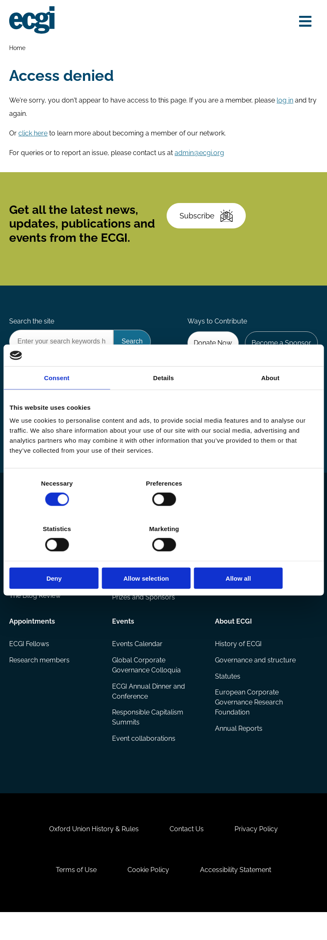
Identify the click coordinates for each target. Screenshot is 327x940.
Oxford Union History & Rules (92, 853)
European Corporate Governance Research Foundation (248, 721)
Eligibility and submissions (152, 599)
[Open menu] (304, 21)
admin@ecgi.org (200, 156)
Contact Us (187, 853)
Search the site (32, 330)
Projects (125, 582)
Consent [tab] (57, 400)
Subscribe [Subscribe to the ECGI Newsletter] (207, 221)
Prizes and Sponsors (143, 615)
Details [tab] (163, 400)
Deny (59, 555)
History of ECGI (238, 661)
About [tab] (270, 400)
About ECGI (233, 638)
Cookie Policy (148, 896)
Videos (20, 599)
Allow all (267, 555)
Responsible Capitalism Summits (148, 736)
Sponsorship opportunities (255, 582)
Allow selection (163, 555)
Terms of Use (74, 896)
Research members (40, 678)
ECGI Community (241, 599)
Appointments (33, 638)
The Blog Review (36, 615)
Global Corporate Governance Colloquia (146, 683)
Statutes (227, 695)
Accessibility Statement (237, 896)
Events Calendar (137, 661)
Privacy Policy (258, 853)
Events (123, 638)
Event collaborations (144, 758)
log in (285, 102)
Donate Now (211, 352)
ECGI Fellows (30, 661)
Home (18, 48)
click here (33, 136)
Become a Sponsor (280, 352)
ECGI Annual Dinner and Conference (148, 710)
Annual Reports (238, 748)
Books (20, 582)
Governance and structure (255, 678)
